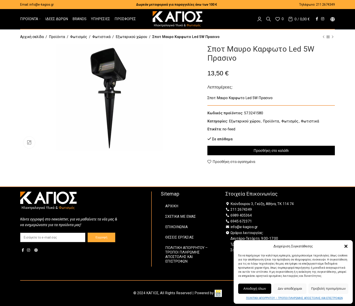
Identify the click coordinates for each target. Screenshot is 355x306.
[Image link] (48, 200)
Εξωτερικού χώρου (131, 37)
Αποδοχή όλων (254, 288)
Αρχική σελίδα (32, 37)
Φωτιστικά (101, 37)
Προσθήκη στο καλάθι (271, 151)
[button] (346, 246)
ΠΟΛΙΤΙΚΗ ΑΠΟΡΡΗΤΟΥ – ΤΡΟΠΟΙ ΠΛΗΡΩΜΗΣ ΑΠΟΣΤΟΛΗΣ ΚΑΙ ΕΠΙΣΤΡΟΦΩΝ (294, 298)
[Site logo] (177, 19)
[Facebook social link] (316, 18)
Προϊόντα (57, 37)
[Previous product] (323, 37)
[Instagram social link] (323, 18)
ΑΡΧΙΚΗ (171, 206)
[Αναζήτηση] (268, 19)
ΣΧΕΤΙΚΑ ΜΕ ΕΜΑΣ (180, 216)
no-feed (229, 129)
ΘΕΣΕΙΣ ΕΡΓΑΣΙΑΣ (179, 237)
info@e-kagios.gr (41, 4)
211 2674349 (325, 4)
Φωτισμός (78, 37)
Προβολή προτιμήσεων (328, 288)
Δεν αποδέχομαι (290, 288)
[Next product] (332, 37)
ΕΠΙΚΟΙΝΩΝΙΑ (176, 227)
